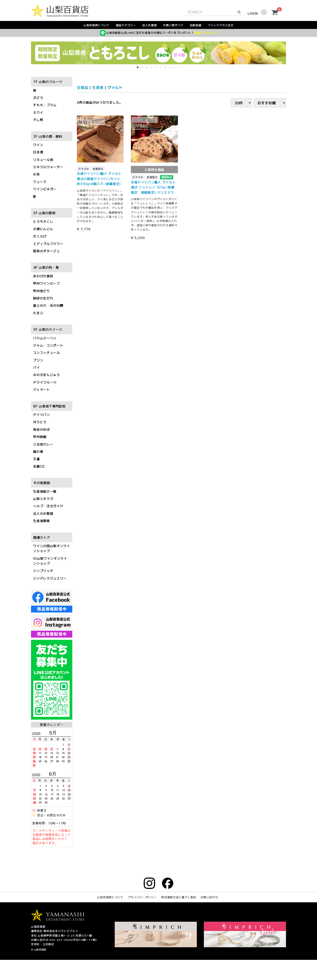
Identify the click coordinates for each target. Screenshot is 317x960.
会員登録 (195, 25)
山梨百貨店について (96, 25)
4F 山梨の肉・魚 (46, 267)
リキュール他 (43, 159)
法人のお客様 (43, 513)
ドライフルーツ (45, 382)
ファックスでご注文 (221, 25)
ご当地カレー (43, 444)
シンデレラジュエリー (50, 578)
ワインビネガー (45, 189)
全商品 (82, 87)
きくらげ (40, 236)
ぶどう (38, 97)
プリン (38, 360)
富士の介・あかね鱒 (48, 305)
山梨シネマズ (43, 498)
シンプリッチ (43, 571)
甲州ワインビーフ (46, 283)
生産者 (98, 87)
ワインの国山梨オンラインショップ (51, 548)
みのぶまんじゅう (46, 375)
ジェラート (41, 389)
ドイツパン (41, 414)
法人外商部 (149, 25)
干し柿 (38, 120)
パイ (36, 367)
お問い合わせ (209, 897)
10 (180, 69)
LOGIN (253, 13)
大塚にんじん (43, 228)
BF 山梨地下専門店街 (49, 406)
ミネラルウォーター (48, 167)
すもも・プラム (45, 105)
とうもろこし (43, 221)
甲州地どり (41, 290)
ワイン (38, 144)
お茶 (36, 174)
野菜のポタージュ (46, 251)
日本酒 (38, 152)
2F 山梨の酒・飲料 (47, 136)
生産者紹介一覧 (45, 491)
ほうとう (40, 422)
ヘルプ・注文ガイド (48, 506)
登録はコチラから (205, 32)
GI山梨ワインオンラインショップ (50, 561)
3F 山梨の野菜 (44, 213)
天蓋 (36, 459)
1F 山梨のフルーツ (47, 82)
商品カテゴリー (126, 25)
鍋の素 (38, 451)
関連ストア (41, 537)
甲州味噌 (40, 437)
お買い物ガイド (173, 25)
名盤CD (39, 466)
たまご (38, 313)
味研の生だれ (43, 298)
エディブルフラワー (48, 243)
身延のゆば (41, 429)
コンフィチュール (46, 352)
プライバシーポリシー (142, 897)
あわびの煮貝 (43, 276)
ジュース (40, 181)
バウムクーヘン (45, 338)
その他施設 (41, 483)
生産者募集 (41, 521)
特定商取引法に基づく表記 (178, 897)
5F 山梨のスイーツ (47, 329)
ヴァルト (115, 87)
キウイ (38, 112)
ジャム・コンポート (48, 345)
